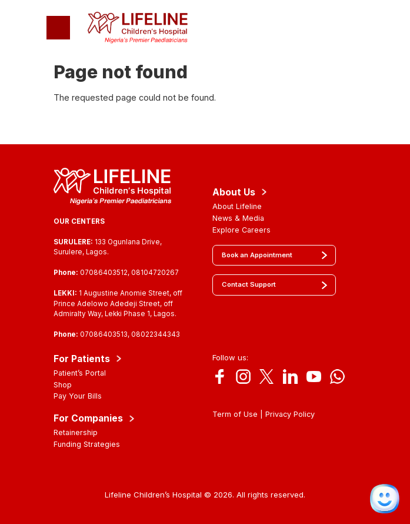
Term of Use (235, 414)
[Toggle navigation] (58, 27)
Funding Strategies (87, 444)
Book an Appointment (257, 255)
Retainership (76, 432)
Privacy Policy (290, 414)
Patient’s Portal (80, 373)
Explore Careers (241, 229)
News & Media (238, 218)
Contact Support (249, 284)
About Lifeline (237, 206)
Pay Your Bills (78, 396)
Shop (63, 384)
